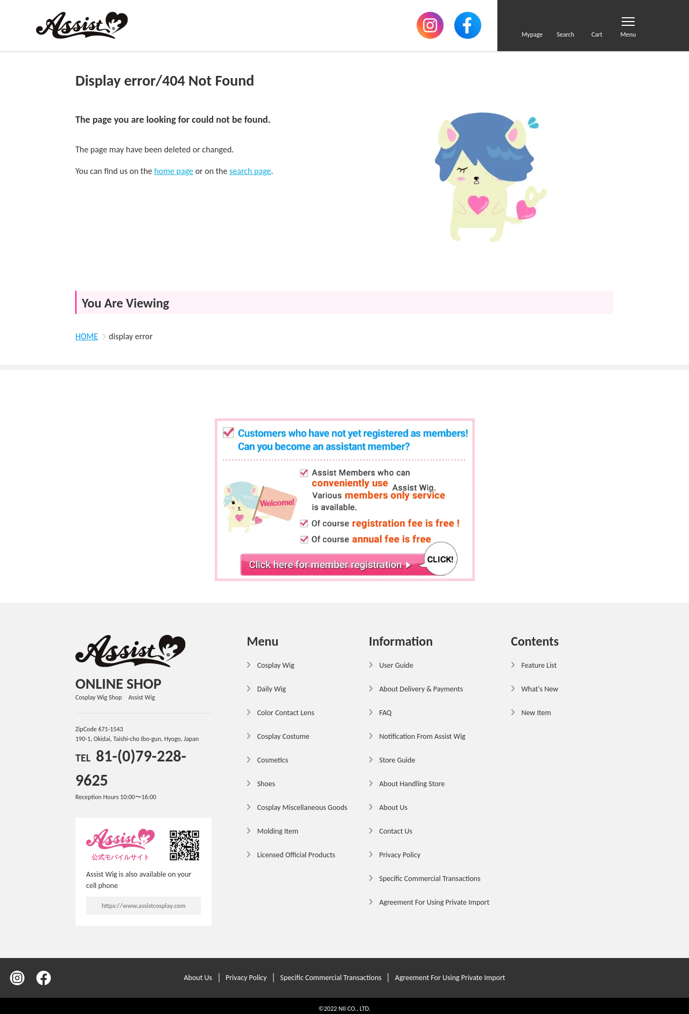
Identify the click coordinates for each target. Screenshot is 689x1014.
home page (173, 171)
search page (250, 171)
